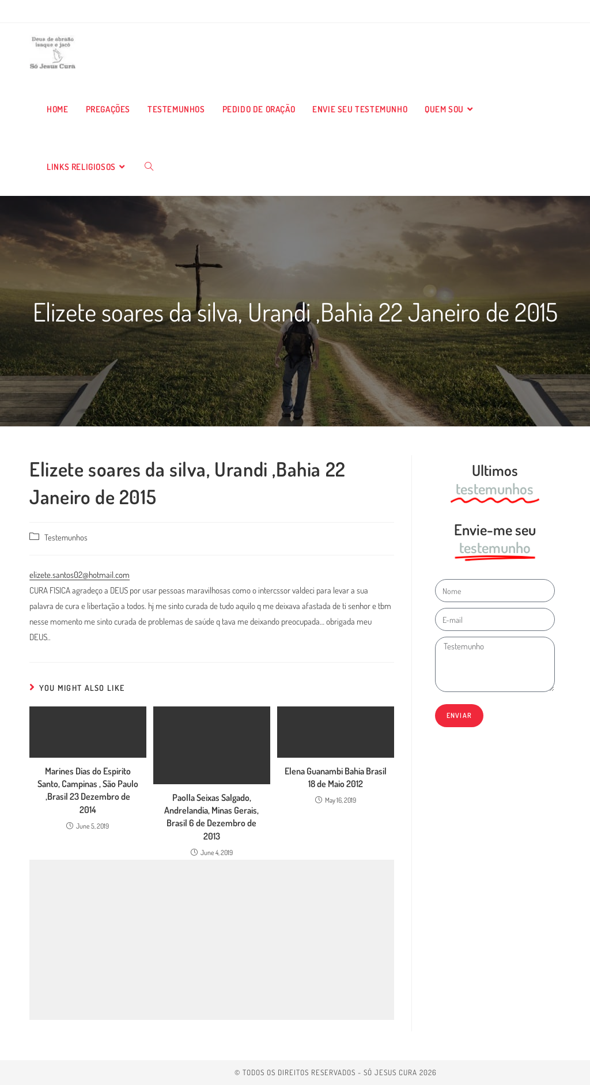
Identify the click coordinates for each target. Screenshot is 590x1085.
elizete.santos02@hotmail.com (79, 574)
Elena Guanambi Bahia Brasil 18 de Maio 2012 (336, 777)
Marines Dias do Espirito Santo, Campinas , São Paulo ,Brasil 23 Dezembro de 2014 (87, 790)
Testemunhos (66, 537)
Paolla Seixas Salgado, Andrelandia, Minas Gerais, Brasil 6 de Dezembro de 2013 (211, 817)
